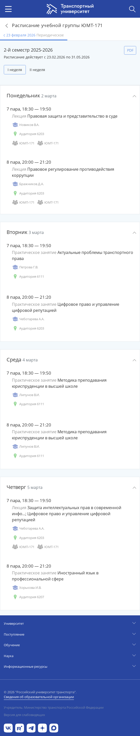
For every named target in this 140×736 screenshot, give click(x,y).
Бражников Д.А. (28, 184)
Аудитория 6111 (28, 276)
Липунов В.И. (26, 395)
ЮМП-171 (23, 143)
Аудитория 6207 (28, 597)
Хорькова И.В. (26, 587)
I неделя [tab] (15, 69)
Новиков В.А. (25, 124)
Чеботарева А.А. (28, 319)
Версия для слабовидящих (24, 714)
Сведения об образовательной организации (39, 697)
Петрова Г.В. (25, 267)
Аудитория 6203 (28, 134)
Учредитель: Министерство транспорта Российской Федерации (54, 707)
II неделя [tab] (37, 69)
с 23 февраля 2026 (34, 35)
